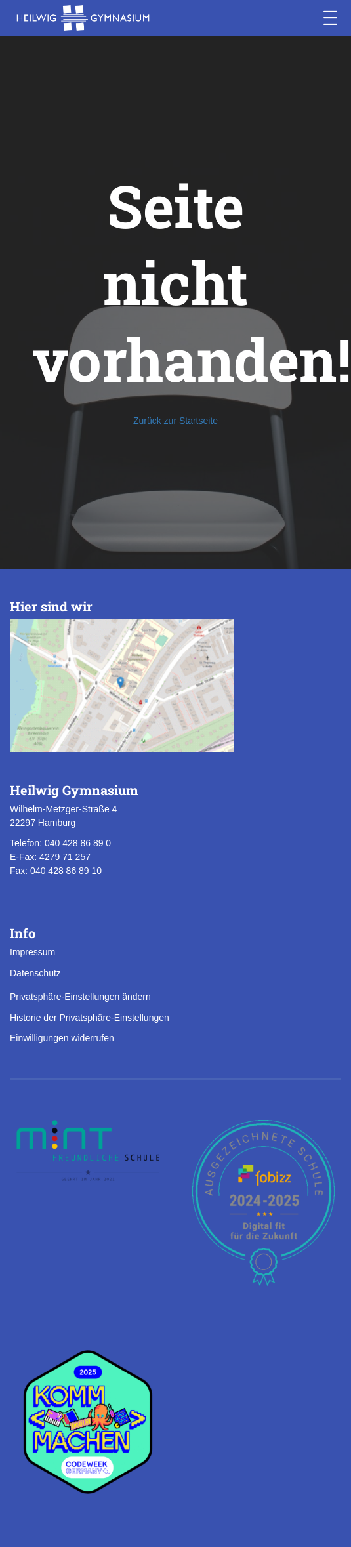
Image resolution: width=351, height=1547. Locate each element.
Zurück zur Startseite (175, 420)
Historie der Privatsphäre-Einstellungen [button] (89, 1017)
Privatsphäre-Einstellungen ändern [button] (80, 996)
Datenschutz (35, 973)
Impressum (32, 952)
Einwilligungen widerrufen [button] (62, 1038)
